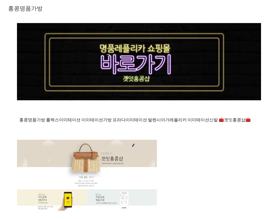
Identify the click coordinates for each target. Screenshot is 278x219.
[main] (139, 120)
